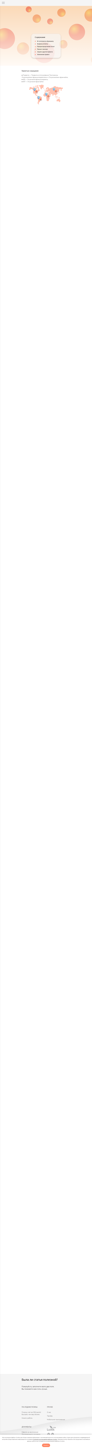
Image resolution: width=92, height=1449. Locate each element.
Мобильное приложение (56, 1419)
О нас (49, 1412)
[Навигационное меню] (3, 3)
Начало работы (27, 1418)
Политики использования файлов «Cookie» (45, 1439)
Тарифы (50, 1416)
